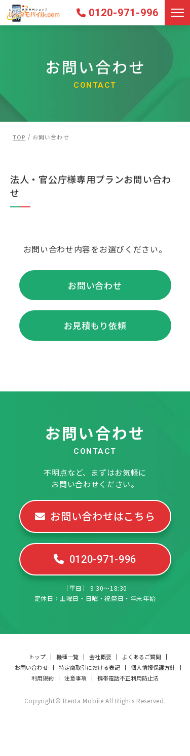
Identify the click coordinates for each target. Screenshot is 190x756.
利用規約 (42, 678)
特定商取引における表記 (89, 667)
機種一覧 (67, 657)
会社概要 (100, 657)
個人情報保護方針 (153, 667)
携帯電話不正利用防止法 (128, 678)
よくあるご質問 (141, 657)
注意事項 (75, 678)
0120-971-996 (124, 13)
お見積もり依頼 (95, 325)
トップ (37, 657)
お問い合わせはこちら (102, 516)
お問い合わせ (95, 285)
